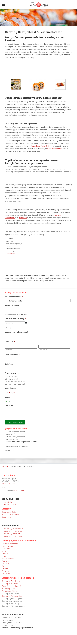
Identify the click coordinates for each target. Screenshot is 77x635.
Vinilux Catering (18, 490)
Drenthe (5, 568)
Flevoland (5, 561)
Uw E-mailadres (12, 354)
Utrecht (5, 556)
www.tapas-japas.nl (9, 483)
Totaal (8, 398)
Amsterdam (9, 218)
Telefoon (9, 364)
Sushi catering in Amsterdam (12, 529)
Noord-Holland (7, 546)
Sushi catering (6, 466)
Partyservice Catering (10, 591)
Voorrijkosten (11, 388)
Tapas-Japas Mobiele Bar (11, 514)
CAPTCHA (9, 406)
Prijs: (6, 392)
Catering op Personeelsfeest (12, 596)
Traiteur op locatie (9, 588)
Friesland (5, 571)
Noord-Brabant (8, 559)
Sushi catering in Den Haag (12, 536)
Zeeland (5, 551)
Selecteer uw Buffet (14, 297)
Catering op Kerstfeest (10, 583)
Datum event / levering (15, 319)
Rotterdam (23, 218)
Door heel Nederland (10, 544)
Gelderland (6, 573)
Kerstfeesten (10, 254)
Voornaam (8, 350)
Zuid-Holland (6, 549)
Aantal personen (12, 305)
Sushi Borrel (6, 517)
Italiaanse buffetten (9, 504)
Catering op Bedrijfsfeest (11, 581)
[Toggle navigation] (3, 5)
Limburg (5, 554)
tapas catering (7, 502)
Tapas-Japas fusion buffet (41, 146)
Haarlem (57, 215)
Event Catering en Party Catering (14, 586)
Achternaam (43, 350)
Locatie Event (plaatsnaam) (17, 332)
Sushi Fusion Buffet (9, 512)
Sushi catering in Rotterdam (12, 531)
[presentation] (20, 413)
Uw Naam (10, 342)
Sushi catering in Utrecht (11, 534)
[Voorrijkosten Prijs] (18, 392)
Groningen (6, 566)
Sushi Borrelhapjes (54, 148)
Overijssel (5, 564)
